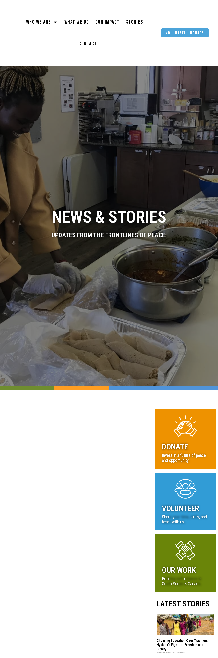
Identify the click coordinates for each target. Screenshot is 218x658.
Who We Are (42, 22)
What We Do (76, 22)
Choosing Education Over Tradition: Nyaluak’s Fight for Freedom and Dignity (182, 644)
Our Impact (107, 22)
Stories (134, 22)
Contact (88, 44)
